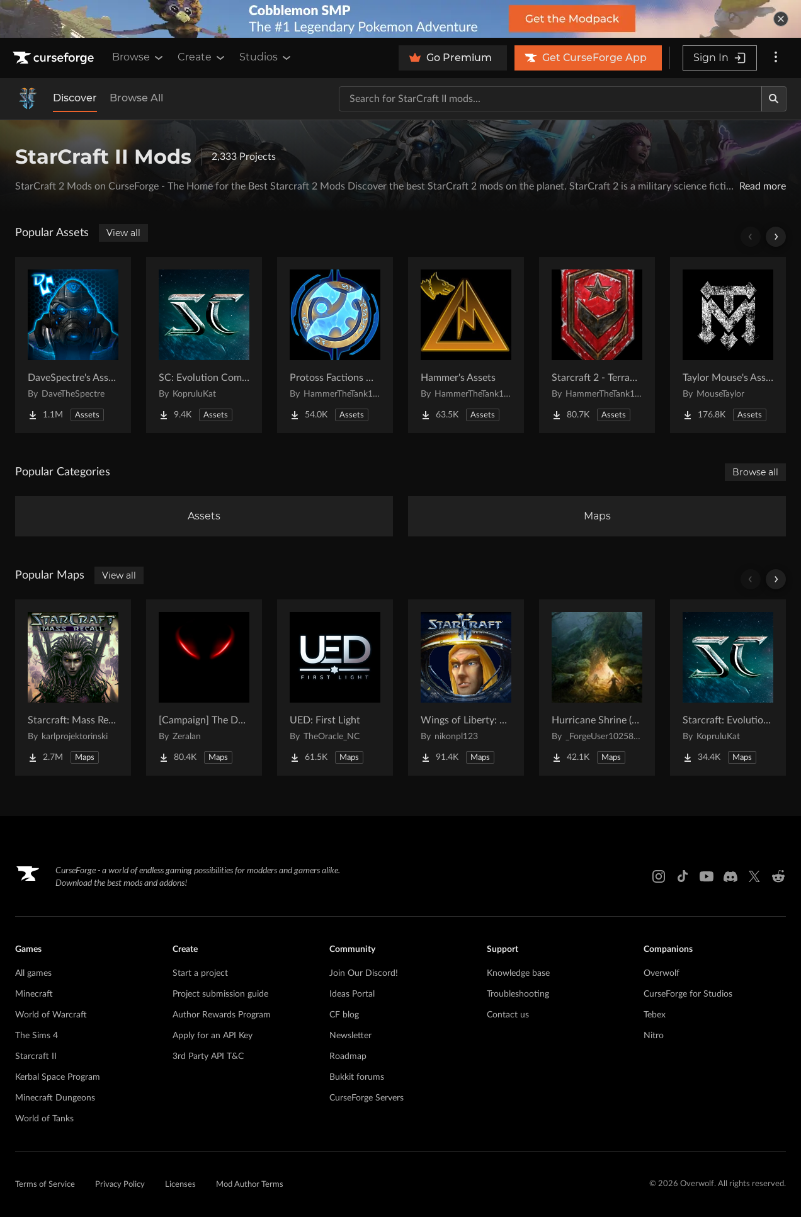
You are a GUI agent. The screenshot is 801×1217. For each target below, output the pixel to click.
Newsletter (350, 1035)
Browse (138, 57)
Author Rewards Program (222, 1014)
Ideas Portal (352, 994)
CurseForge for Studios (688, 994)
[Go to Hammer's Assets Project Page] (466, 345)
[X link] (754, 876)
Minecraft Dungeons (55, 1098)
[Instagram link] (658, 876)
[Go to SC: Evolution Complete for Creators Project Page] (204, 345)
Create (202, 57)
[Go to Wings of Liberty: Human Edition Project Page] (466, 687)
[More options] (775, 58)
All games (33, 973)
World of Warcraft (51, 1014)
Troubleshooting (518, 994)
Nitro (654, 1035)
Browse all (755, 472)
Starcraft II (36, 1056)
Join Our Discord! (363, 973)
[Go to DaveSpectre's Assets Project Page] (73, 345)
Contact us (508, 1014)
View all (123, 233)
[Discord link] (730, 876)
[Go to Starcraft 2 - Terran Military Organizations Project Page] (597, 345)
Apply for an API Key (213, 1035)
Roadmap (347, 1056)
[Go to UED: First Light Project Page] (335, 687)
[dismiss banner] (780, 18)
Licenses (180, 1184)
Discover (75, 98)
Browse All (136, 98)
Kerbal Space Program (57, 1077)
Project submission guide (220, 994)
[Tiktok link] (682, 876)
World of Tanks (44, 1118)
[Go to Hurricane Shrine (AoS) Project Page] (597, 687)
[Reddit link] (778, 876)
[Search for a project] (550, 98)
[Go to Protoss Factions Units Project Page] (335, 345)
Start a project (200, 973)
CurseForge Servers (366, 1098)
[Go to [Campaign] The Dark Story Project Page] (204, 687)
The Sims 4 (36, 1035)
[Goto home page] (55, 58)
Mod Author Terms (249, 1184)
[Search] (774, 98)
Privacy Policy (120, 1184)
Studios (266, 57)
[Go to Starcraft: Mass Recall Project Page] (73, 687)
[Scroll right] (776, 237)
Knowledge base (518, 973)
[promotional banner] (400, 19)
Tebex (655, 1014)
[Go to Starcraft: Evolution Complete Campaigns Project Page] (728, 687)
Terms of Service (45, 1184)
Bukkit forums (356, 1077)
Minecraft (34, 994)
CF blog (344, 1014)
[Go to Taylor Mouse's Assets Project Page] (728, 345)
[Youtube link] (706, 876)
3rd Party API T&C (208, 1056)
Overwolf (661, 973)
